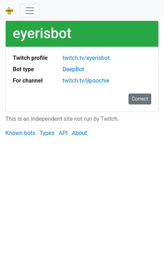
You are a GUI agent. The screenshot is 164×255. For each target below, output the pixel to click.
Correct (140, 99)
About (79, 133)
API (63, 133)
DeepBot (73, 69)
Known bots (20, 133)
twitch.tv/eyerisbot (86, 58)
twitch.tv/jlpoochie (85, 80)
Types (46, 133)
